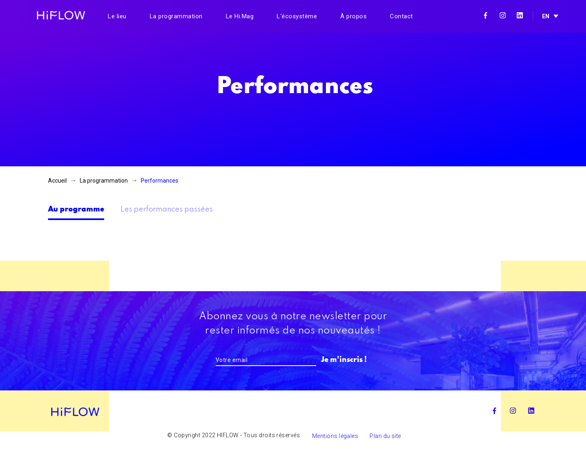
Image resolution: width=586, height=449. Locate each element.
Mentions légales (335, 436)
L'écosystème (297, 16)
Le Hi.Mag (240, 16)
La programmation (176, 16)
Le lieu (117, 16)
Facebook (485, 15)
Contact (401, 16)
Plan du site (385, 436)
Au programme (76, 209)
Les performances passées (166, 209)
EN (545, 16)
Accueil (57, 180)
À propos (353, 16)
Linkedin (520, 15)
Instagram (503, 15)
